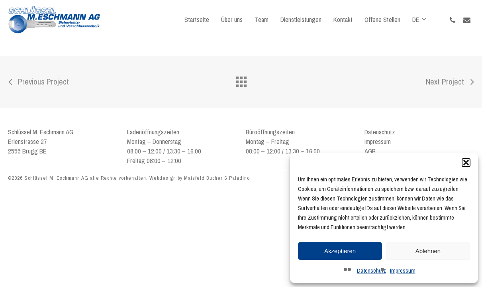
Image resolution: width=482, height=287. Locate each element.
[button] (466, 163)
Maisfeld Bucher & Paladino (217, 178)
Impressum (402, 270)
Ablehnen (428, 251)
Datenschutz (371, 270)
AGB (370, 151)
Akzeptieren (340, 251)
